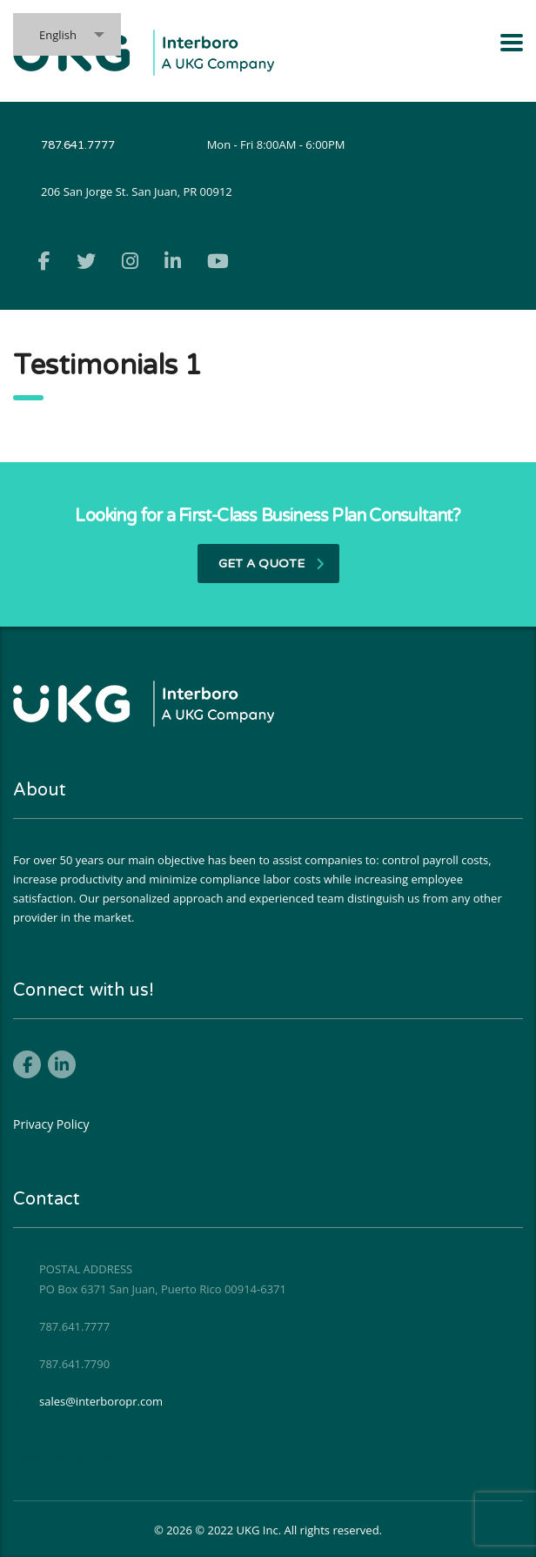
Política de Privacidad (68, 1456)
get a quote (271, 563)
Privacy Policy (51, 1124)
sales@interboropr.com (101, 1401)
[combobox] (67, 34)
